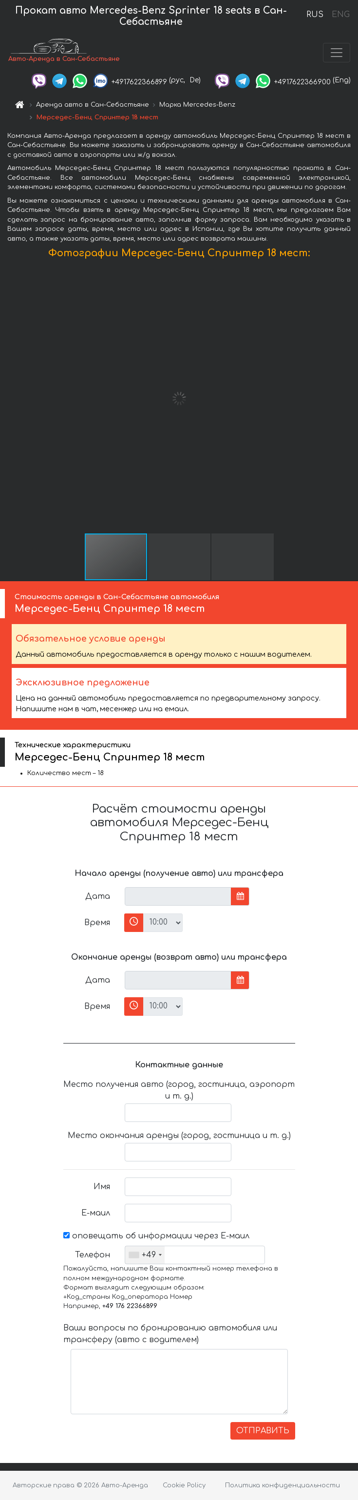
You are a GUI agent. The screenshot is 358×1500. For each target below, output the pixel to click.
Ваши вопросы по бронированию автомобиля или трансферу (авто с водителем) (170, 1334)
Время (97, 922)
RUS (314, 14)
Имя (102, 1186)
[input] (178, 896)
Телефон (92, 1255)
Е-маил (95, 1213)
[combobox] (145, 1255)
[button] (349, 398)
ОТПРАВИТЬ (262, 1430)
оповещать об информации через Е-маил (156, 1236)
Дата (97, 896)
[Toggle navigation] (336, 52)
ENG (340, 14)
